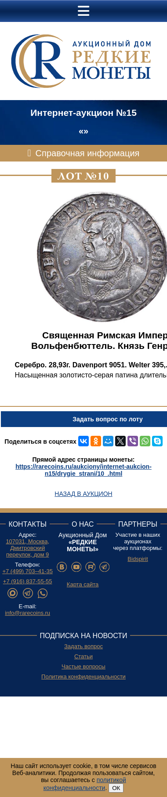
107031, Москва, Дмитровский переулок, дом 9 (27, 548)
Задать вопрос (83, 646)
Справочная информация (88, 153)
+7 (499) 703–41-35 (27, 571)
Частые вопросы (83, 666)
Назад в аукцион (83, 493)
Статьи (83, 656)
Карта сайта (82, 584)
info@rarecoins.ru (27, 613)
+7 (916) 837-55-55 (27, 581)
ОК (116, 788)
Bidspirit (137, 559)
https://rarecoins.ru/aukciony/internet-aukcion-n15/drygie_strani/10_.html (83, 470)
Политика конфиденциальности (83, 676)
